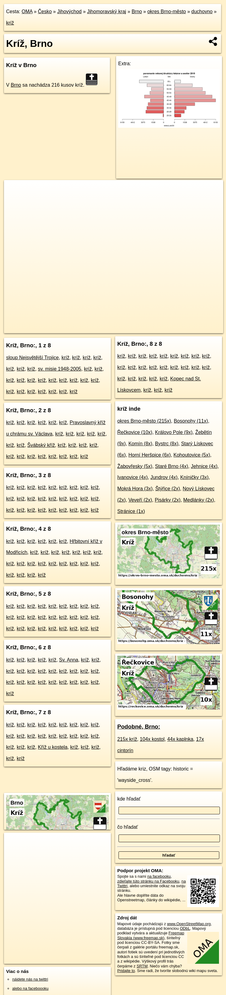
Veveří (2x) (140, 500)
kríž (10, 22)
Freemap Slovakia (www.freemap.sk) (150, 935)
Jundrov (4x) (163, 477)
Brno (137, 11)
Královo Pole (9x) (174, 432)
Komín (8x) (140, 443)
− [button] (14, 200)
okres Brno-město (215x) (144, 421)
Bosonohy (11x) (191, 421)
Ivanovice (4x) (132, 477)
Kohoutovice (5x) (191, 455)
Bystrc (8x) (166, 443)
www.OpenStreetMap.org (189, 924)
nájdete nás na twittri (30, 979)
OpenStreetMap (115, 328)
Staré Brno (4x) (171, 466)
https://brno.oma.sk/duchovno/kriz (194, 328)
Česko (45, 11)
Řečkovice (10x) (134, 432)
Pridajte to (126, 970)
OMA (27, 11)
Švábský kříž (41, 445)
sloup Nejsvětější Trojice (32, 357)
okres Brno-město (166, 11)
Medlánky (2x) (198, 500)
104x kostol (152, 739)
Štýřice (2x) (167, 488)
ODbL (185, 928)
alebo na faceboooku (30, 988)
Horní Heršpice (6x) (149, 455)
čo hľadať (127, 827)
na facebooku (159, 876)
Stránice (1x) (131, 511)
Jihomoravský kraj (106, 11)
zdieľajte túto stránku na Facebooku (148, 881)
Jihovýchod (69, 11)
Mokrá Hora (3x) (135, 488)
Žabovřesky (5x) (134, 466)
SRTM (142, 966)
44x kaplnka (180, 739)
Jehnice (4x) (204, 466)
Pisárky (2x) (167, 500)
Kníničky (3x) (194, 477)
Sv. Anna (68, 659)
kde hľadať (129, 798)
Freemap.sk (147, 328)
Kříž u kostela (52, 747)
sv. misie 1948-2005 (59, 368)
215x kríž (127, 739)
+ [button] (14, 190)
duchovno (202, 11)
